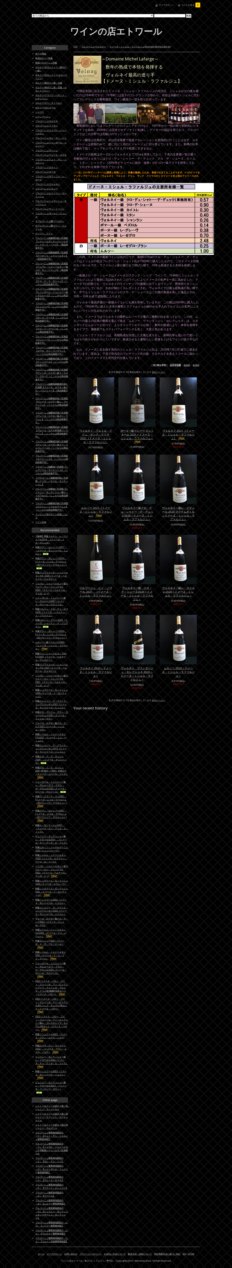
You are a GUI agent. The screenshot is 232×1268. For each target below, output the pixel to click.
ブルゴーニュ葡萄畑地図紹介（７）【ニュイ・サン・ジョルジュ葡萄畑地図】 (51, 1136)
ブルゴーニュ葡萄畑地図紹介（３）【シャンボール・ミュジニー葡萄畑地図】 (51, 1169)
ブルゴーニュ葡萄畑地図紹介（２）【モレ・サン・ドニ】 (49, 1160)
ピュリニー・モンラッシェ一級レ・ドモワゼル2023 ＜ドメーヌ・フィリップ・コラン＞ (51, 1087)
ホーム (41, 1253)
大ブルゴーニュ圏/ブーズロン (49, 221)
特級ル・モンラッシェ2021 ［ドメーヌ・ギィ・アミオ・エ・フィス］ (51, 828)
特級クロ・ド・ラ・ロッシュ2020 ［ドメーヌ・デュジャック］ (51, 759)
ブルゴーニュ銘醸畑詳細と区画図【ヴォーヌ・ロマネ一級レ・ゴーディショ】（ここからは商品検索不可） (51, 403)
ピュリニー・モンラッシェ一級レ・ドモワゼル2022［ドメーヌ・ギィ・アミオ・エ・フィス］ (51, 1061)
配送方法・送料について (140, 1253)
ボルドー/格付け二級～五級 (48, 82)
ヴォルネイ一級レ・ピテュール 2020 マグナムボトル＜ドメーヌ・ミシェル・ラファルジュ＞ (178, 513)
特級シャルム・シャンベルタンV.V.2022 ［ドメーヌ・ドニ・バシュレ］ (50, 933)
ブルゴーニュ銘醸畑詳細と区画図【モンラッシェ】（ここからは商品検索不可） (51, 459)
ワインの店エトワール (116, 31)
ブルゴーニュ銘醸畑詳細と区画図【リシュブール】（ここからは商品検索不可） (51, 362)
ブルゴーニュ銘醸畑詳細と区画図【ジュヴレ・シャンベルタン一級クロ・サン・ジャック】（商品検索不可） (51, 268)
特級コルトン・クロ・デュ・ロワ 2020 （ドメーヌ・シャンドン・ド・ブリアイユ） (51, 612)
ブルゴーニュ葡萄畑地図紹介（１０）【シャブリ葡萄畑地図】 (51, 1224)
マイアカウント (166, 5)
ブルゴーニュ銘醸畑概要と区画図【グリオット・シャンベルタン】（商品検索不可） (51, 255)
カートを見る (190, 5)
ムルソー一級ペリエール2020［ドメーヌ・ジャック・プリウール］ (51, 645)
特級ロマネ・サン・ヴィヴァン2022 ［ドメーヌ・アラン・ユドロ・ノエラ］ (51, 1049)
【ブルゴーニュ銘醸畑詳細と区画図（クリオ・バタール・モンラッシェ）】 (51, 481)
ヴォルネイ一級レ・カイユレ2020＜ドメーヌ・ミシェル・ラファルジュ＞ (178, 591)
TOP (75, 46)
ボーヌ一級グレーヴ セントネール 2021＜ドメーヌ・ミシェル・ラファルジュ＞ (137, 436)
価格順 (187, 365)
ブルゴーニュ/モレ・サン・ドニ (51, 138)
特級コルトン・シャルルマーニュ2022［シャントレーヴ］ (51, 849)
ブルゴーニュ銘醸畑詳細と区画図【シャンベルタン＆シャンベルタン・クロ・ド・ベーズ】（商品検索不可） (51, 243)
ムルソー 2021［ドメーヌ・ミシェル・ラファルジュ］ (95, 511)
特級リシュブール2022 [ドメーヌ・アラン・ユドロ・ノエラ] (51, 1037)
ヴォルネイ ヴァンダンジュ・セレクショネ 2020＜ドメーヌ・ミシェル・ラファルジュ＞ (137, 673)
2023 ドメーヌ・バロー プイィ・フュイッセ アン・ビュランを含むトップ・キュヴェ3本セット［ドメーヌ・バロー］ (51, 1005)
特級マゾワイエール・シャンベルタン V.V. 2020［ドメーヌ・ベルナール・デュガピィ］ (51, 576)
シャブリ (39, 112)
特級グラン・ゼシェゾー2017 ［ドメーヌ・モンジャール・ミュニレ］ (51, 550)
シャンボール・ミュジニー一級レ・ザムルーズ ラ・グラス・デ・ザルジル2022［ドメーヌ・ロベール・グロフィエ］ (51, 786)
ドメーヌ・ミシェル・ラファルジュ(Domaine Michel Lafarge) (140, 46)
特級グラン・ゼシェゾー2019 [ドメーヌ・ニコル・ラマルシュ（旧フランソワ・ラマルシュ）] (51, 563)
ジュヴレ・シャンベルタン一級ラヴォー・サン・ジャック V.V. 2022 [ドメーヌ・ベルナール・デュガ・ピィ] (51, 871)
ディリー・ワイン (44, 233)
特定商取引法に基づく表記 (167, 1253)
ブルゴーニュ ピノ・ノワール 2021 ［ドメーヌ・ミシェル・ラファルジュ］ (95, 591)
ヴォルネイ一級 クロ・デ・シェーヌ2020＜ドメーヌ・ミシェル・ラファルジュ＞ (137, 593)
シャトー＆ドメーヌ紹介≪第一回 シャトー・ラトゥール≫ (52, 1107)
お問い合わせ (70, 1253)
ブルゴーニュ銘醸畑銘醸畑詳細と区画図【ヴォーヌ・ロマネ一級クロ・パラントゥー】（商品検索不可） (51, 388)
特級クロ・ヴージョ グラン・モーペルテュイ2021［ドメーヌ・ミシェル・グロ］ (51, 715)
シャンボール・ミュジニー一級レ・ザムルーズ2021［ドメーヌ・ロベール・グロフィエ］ (50, 601)
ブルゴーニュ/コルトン (46, 167)
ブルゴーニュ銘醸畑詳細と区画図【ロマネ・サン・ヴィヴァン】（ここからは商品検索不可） (51, 351)
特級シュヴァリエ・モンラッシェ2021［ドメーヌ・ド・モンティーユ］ (51, 892)
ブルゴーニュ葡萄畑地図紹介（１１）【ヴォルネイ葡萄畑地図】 (51, 1232)
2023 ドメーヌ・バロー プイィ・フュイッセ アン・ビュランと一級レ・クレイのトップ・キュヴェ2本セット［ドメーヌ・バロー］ (51, 1023)
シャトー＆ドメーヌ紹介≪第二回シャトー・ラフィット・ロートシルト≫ (51, 1117)
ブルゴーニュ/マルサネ (46, 121)
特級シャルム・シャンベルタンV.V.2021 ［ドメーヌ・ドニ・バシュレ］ (50, 737)
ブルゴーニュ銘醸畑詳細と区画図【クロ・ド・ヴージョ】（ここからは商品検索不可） (51, 328)
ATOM (191, 1253)
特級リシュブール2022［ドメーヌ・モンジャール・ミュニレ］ (51, 901)
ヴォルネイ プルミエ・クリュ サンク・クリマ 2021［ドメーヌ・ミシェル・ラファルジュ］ (95, 436)
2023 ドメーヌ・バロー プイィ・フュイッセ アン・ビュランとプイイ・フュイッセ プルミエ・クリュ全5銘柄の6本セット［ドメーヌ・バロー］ (51, 988)
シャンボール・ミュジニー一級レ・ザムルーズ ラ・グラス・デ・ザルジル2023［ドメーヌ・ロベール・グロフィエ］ (51, 970)
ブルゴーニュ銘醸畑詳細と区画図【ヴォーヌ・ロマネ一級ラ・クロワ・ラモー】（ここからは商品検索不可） (51, 374)
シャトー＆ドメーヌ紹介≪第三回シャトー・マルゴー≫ (51, 1126)
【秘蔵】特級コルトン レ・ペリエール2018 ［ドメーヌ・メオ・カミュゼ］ (51, 539)
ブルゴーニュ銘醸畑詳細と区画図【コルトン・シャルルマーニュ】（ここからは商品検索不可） (51, 506)
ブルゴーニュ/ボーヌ (45, 171)
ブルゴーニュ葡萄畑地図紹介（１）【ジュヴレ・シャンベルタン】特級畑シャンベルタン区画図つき (51, 1148)
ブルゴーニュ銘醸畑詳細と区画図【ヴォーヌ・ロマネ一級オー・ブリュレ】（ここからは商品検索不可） (51, 417)
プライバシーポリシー (91, 1253)
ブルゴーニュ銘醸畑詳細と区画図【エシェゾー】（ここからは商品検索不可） (51, 340)
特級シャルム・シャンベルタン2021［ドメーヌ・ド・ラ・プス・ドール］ (50, 955)
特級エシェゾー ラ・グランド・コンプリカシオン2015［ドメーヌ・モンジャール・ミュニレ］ (51, 748)
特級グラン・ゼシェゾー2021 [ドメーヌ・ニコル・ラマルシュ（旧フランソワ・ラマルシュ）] (51, 815)
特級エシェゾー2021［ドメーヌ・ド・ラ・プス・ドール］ (49, 944)
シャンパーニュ (43, 116)
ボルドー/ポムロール (45, 107)
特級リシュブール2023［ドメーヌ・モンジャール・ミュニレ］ (51, 1074)
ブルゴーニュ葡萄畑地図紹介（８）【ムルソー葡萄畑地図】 (50, 1202)
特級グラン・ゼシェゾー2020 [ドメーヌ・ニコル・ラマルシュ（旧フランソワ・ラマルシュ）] (51, 634)
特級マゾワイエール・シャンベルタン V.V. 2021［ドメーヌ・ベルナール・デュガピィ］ (51, 668)
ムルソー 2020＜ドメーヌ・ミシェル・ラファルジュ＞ (178, 671)
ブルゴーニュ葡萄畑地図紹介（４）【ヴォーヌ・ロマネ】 (49, 1178)
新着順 (196, 365)
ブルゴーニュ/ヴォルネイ (93, 46)
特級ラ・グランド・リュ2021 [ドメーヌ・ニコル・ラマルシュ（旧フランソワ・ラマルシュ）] (51, 801)
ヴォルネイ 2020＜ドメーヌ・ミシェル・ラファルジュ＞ (95, 671)
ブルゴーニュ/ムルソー (46, 188)
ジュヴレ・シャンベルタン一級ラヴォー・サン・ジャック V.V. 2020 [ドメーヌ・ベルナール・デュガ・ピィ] (51, 588)
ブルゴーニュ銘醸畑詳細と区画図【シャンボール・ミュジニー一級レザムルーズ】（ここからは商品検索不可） (51, 293)
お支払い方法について (115, 1253)
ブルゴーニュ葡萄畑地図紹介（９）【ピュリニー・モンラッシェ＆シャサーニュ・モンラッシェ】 (51, 1213)
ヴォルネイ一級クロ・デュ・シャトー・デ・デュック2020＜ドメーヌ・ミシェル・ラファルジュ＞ (137, 513)
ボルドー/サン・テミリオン (48, 103)
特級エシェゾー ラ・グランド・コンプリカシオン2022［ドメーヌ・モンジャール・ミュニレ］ (51, 911)
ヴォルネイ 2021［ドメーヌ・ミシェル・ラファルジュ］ (178, 434)
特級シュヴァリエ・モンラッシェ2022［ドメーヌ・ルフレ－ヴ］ (51, 882)
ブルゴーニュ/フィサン (46, 125)
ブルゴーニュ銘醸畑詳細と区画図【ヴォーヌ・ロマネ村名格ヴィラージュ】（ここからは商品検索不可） (51, 432)
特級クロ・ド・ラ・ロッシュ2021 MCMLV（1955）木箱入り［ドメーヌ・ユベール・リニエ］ (51, 772)
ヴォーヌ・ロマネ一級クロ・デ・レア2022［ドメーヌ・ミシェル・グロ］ (51, 922)
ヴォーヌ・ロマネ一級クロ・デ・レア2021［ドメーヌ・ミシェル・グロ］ (51, 726)
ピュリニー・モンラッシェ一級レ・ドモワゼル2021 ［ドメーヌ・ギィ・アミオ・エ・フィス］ (51, 839)
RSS (184, 1253)
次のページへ (158, 372)
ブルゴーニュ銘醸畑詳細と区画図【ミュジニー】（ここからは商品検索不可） (51, 306)
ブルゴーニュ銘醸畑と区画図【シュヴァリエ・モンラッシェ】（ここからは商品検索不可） (51, 470)
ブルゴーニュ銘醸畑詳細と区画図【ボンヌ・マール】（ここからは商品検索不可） (51, 317)
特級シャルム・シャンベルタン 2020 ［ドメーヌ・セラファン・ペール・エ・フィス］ (51, 858)
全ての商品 (40, 53)
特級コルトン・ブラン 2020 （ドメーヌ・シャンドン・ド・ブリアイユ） (51, 623)
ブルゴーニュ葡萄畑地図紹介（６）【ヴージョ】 (49, 1194)
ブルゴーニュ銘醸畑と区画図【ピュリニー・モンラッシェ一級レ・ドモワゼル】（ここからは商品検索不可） (51, 493)
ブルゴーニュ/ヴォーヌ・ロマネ (51, 154)
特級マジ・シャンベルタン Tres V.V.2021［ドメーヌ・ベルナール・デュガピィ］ (51, 657)
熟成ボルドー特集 (44, 58)
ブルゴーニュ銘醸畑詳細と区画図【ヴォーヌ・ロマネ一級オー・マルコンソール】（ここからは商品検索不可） (51, 446)
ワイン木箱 (40, 522)
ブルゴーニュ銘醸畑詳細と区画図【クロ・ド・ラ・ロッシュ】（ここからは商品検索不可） (51, 281)
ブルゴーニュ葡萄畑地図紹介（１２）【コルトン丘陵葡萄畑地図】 (51, 1240)
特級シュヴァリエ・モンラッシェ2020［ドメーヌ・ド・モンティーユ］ (51, 693)
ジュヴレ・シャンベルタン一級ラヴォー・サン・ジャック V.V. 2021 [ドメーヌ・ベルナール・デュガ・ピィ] (51, 680)
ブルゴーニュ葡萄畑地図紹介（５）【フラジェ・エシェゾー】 (51, 1186)
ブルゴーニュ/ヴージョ (46, 150)
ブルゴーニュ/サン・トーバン (49, 208)
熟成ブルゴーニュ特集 (46, 62)
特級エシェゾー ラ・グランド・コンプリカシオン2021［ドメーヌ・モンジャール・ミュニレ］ (51, 704)
